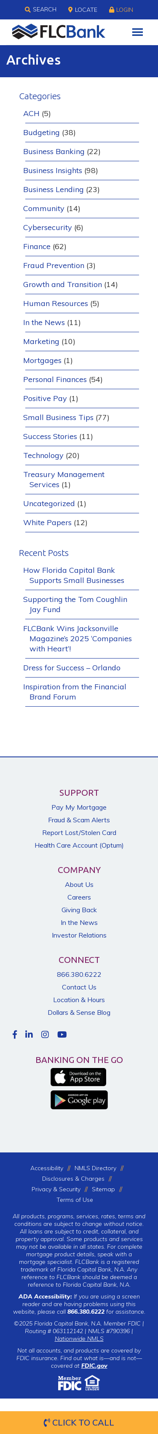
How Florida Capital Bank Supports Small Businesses (73, 575)
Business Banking (54, 151)
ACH (31, 113)
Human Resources (55, 303)
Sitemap (103, 1189)
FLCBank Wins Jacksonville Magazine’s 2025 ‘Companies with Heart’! (77, 638)
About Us (79, 884)
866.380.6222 (79, 974)
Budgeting (41, 132)
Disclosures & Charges (73, 1178)
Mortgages (42, 360)
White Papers (47, 522)
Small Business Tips (58, 417)
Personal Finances (55, 379)
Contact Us (79, 987)
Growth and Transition (62, 284)
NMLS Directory (95, 1168)
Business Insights (52, 170)
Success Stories (50, 436)
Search (40, 9)
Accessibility (46, 1168)
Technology (43, 455)
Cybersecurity (47, 227)
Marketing (41, 341)
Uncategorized (49, 503)
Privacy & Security (56, 1189)
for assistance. (106, 1311)
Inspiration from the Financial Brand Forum (74, 692)
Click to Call (79, 1422)
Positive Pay (45, 398)
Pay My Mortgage (79, 807)
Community (43, 208)
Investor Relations (79, 935)
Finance (37, 246)
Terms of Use (74, 1200)
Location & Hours (79, 999)
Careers (79, 897)
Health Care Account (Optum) (79, 845)
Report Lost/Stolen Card (79, 832)
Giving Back (79, 909)
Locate (82, 10)
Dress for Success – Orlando (72, 667)
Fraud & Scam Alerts (79, 820)
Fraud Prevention (53, 265)
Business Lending (53, 189)
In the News (44, 322)
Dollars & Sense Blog (79, 1012)
